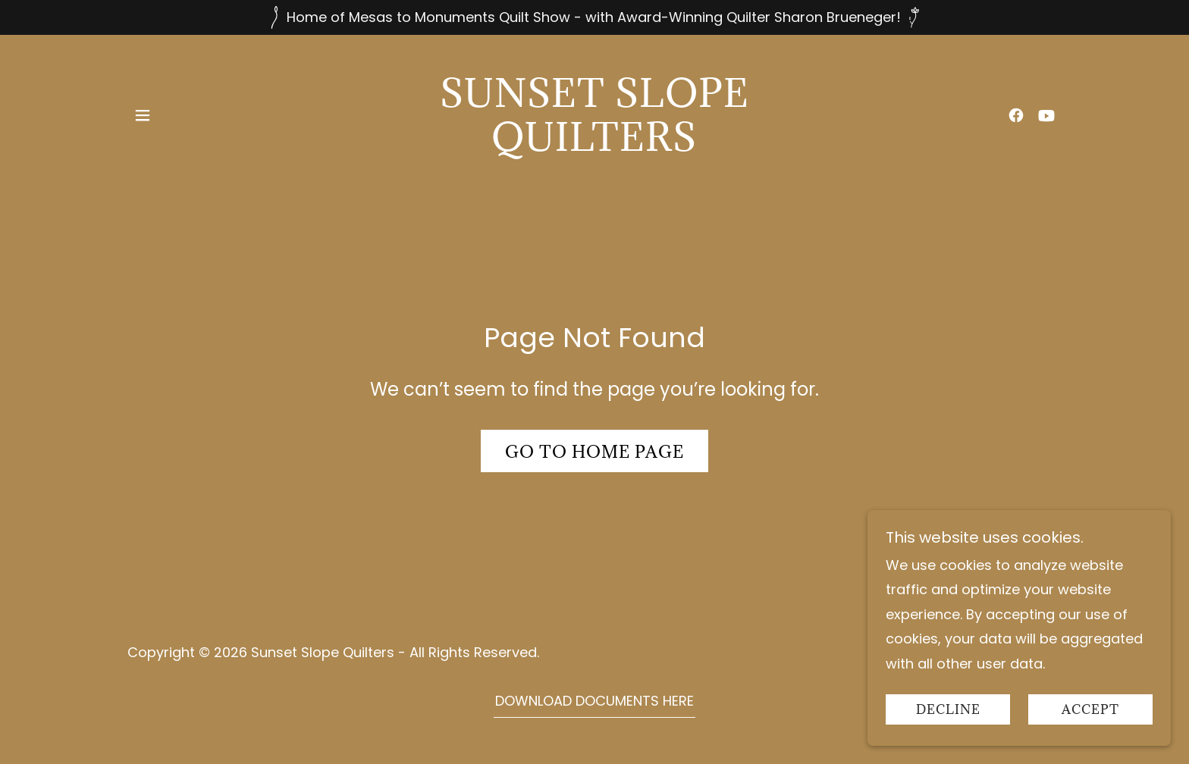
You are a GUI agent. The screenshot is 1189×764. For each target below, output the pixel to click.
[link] (595, 145)
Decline (948, 709)
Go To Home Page (594, 451)
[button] (142, 115)
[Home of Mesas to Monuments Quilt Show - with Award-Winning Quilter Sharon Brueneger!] (594, 17)
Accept (1090, 709)
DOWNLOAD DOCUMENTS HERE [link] (594, 700)
